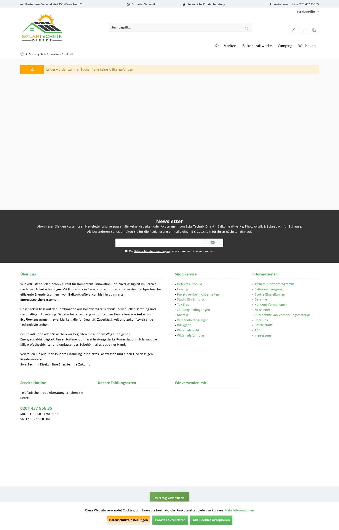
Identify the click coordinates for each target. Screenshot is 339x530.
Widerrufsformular (190, 335)
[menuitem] (306, 11)
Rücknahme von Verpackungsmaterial (282, 315)
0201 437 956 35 (36, 408)
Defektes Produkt (189, 284)
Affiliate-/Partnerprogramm (274, 284)
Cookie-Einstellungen (269, 294)
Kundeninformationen (270, 304)
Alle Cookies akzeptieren (211, 520)
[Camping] (285, 45)
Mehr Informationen (239, 510)
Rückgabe (184, 325)
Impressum (262, 335)
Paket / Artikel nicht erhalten (198, 294)
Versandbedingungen (193, 320)
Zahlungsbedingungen (193, 310)
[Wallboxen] (307, 45)
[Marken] (230, 45)
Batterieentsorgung (268, 289)
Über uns (261, 320)
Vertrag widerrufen (169, 498)
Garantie (260, 299)
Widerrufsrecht (188, 330)
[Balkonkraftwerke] (257, 45)
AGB (257, 330)
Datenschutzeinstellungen (128, 520)
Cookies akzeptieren (170, 520)
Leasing (182, 289)
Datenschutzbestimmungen (152, 251)
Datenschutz (263, 325)
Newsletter (262, 310)
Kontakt (182, 315)
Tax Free (183, 304)
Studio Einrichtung (190, 299)
